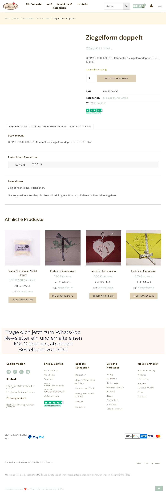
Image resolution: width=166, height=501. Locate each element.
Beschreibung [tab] (18, 126)
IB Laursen (43, 18)
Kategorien (59, 7)
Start (8, 18)
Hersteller (82, 4)
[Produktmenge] (90, 78)
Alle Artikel (122, 97)
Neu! (49, 4)
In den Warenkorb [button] (22, 299)
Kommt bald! (64, 4)
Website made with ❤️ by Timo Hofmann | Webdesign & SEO (34, 489)
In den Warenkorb (116, 78)
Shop (17, 18)
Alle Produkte (34, 4)
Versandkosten (25, 291)
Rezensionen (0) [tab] (80, 126)
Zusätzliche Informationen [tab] (49, 126)
